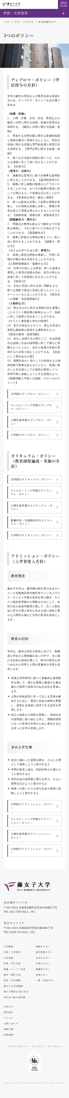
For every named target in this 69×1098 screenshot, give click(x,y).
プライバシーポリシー (17, 1046)
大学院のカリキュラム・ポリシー (31, 535)
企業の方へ (42, 974)
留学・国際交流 (12, 974)
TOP (7, 21)
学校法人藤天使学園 (14, 997)
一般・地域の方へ (45, 980)
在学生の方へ (43, 957)
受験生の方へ (43, 946)
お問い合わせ (11, 1023)
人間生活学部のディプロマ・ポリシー (31, 422)
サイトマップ (37, 1046)
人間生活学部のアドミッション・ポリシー (31, 835)
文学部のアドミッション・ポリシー (31, 806)
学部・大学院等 (24, 21)
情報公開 (8, 1029)
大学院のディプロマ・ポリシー (30, 435)
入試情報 (8, 957)
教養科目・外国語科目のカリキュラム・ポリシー (31, 522)
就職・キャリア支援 (14, 969)
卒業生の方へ (43, 963)
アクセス (8, 1017)
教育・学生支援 (12, 963)
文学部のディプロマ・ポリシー (30, 394)
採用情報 (8, 1034)
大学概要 (8, 946)
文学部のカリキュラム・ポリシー (31, 479)
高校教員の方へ (44, 952)
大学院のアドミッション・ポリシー (31, 850)
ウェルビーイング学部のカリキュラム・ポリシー (31, 492)
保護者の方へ (43, 969)
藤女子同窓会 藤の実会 (16, 991)
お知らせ (8, 1006)
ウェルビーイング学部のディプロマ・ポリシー (31, 407)
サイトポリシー (54, 1046)
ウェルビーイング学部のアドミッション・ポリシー (31, 821)
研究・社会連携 (12, 980)
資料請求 (8, 1012)
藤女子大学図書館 (13, 985)
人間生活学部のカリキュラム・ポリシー (31, 507)
